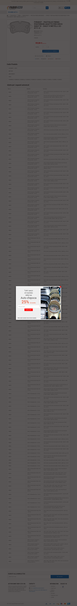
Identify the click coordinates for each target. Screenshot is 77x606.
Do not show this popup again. (27, 318)
